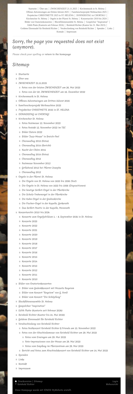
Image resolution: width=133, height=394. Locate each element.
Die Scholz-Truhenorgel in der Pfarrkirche (44, 194)
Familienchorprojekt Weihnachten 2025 (40, 105)
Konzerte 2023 (29, 221)
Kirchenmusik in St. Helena (33, 96)
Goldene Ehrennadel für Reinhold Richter (41, 319)
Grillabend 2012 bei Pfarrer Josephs (41, 167)
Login (115, 381)
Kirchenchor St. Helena (31, 118)
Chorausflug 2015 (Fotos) (35, 141)
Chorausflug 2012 (31, 172)
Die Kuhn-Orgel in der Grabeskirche (41, 199)
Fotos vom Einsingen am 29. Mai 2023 (45, 337)
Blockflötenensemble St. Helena (35, 301)
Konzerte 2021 (29, 230)
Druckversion (23, 381)
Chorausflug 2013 (31, 158)
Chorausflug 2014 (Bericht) (36, 145)
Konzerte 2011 (29, 274)
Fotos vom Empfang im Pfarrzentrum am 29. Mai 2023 (54, 346)
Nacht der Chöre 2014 (34, 149)
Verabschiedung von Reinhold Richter (39, 323)
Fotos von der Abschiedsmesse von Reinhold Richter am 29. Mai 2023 (59, 332)
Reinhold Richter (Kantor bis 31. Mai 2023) (42, 314)
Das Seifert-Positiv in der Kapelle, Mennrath (46, 207)
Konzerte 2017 (29, 248)
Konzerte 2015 (29, 257)
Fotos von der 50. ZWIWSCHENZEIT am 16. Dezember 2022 (53, 91)
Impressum (24, 368)
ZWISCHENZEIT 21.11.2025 (33, 83)
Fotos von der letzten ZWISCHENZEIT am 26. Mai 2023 (51, 87)
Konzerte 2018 (29, 243)
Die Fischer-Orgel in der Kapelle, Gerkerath (45, 203)
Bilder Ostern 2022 (32, 132)
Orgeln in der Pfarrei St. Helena (36, 176)
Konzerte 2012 (29, 270)
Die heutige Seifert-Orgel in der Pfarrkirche (45, 190)
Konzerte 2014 (29, 261)
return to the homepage (58, 54)
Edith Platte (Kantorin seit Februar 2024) (40, 310)
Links (21, 359)
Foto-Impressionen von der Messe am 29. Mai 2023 (52, 341)
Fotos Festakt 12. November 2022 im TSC (44, 127)
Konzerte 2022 (29, 225)
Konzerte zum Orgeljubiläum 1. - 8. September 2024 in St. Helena (57, 216)
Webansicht (112, 384)
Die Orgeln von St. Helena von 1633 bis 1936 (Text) (49, 181)
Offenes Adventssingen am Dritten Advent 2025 (44, 100)
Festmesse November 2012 (36, 163)
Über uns (23, 78)
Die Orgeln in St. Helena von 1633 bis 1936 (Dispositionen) (54, 185)
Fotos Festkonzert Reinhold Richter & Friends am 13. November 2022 (59, 328)
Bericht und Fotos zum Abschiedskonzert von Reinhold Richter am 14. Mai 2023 (65, 350)
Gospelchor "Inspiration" (32, 306)
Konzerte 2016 (29, 252)
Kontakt (23, 363)
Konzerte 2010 (29, 279)
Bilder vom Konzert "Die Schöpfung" (41, 297)
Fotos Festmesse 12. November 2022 (41, 123)
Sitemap (38, 381)
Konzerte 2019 (29, 239)
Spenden (23, 355)
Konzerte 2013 (29, 265)
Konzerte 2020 (29, 234)
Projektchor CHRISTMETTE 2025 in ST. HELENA (44, 109)
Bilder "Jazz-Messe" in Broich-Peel (40, 136)
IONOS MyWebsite (53, 390)
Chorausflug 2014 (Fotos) (35, 154)
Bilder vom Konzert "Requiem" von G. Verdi (45, 292)
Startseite (24, 74)
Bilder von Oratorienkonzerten (35, 283)
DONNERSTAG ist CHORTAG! (34, 114)
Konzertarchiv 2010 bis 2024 (34, 212)
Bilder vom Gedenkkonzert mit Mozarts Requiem (48, 288)
